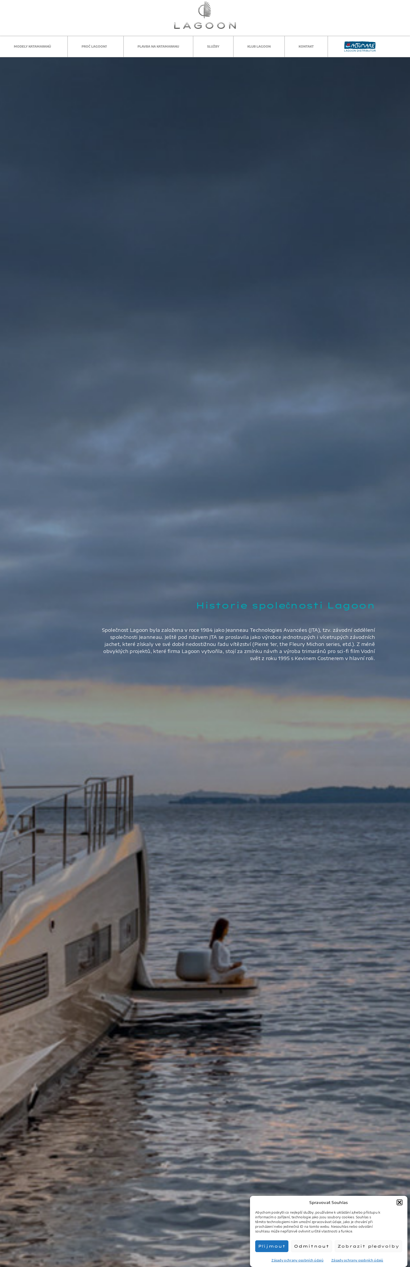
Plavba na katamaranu (158, 46)
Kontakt (306, 46)
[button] (399, 1202)
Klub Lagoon (259, 46)
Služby (213, 46)
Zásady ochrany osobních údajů (297, 1260)
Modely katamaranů (34, 46)
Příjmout (272, 1246)
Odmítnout (311, 1246)
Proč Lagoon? (96, 46)
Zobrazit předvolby (368, 1246)
